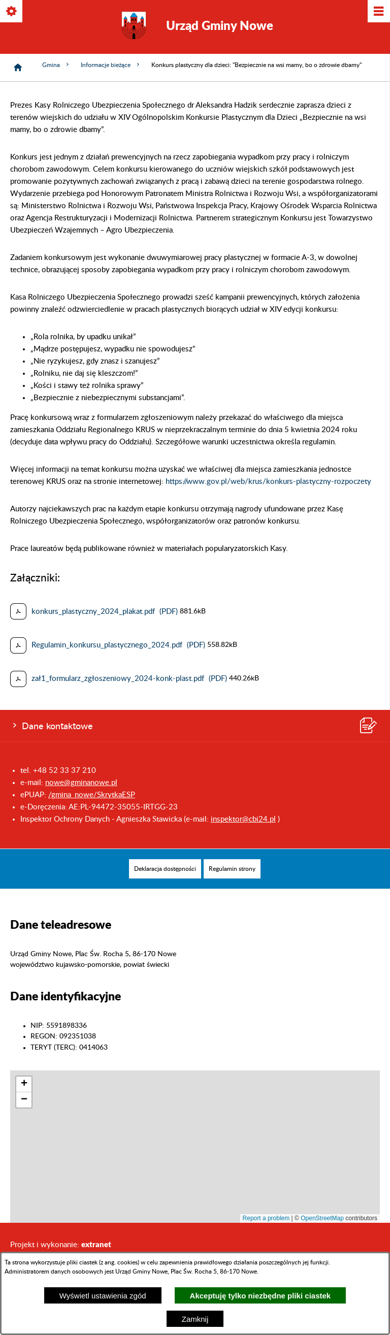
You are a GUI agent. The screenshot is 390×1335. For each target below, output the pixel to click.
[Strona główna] (18, 67)
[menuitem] (165, 868)
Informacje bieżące (111, 64)
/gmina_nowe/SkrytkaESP (91, 795)
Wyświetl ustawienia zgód (102, 1295)
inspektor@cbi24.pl (243, 819)
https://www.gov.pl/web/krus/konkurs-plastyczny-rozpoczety (268, 481)
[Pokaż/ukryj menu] (378, 12)
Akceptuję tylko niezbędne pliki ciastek (260, 1295)
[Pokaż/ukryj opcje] (12, 12)
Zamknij (195, 1319)
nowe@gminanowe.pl (81, 783)
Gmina (56, 64)
